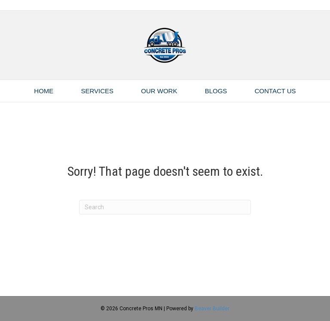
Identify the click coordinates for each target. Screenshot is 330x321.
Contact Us (275, 91)
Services (97, 91)
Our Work (159, 91)
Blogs (216, 91)
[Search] (165, 207)
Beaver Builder (212, 309)
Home (43, 91)
